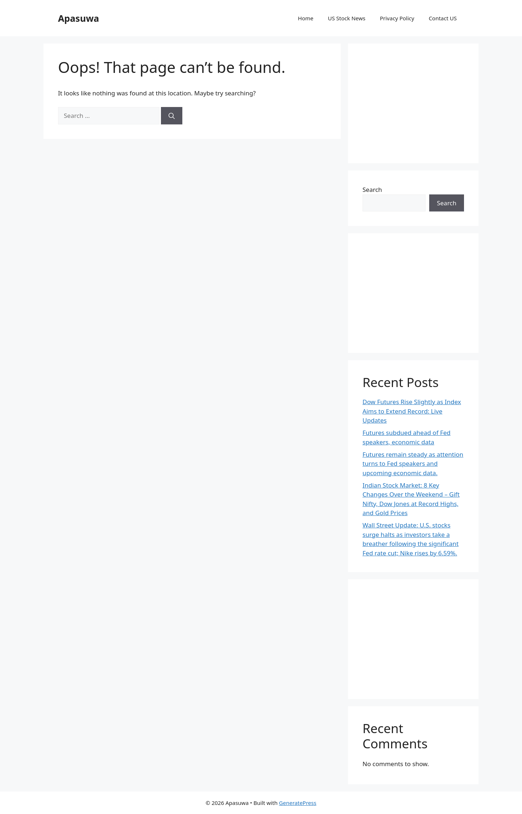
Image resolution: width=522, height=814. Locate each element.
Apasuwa (78, 18)
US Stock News (346, 18)
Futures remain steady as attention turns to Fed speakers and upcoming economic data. (412, 463)
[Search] (171, 115)
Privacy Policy (397, 18)
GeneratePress (297, 802)
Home (306, 18)
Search (372, 189)
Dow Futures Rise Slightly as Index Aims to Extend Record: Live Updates (411, 411)
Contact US (443, 18)
